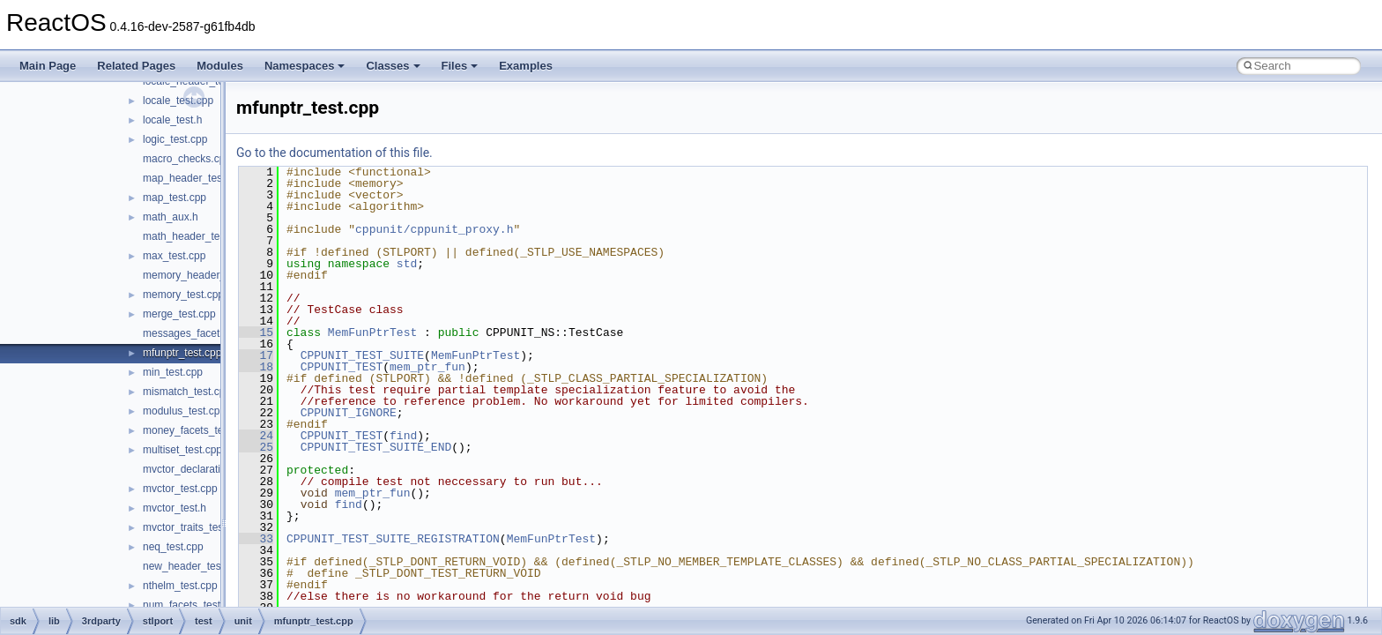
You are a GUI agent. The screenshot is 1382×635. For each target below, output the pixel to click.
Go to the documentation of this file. (334, 153)
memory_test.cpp (183, 294)
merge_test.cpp (179, 314)
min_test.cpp (173, 372)
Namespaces (305, 65)
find (403, 436)
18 (256, 367)
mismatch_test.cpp (187, 391)
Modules (220, 65)
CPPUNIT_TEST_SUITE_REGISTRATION (393, 539)
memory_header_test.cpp (203, 275)
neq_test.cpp (173, 547)
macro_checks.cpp (187, 159)
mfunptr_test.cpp (182, 353)
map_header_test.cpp (194, 178)
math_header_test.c (189, 236)
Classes (393, 65)
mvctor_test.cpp (180, 488)
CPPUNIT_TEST (342, 367)
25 (256, 447)
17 (256, 355)
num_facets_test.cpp (192, 605)
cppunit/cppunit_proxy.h (434, 229)
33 (256, 539)
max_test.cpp (174, 256)
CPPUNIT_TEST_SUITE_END (376, 447)
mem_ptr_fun (427, 367)
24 (256, 436)
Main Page (47, 65)
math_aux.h (170, 217)
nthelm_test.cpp (180, 585)
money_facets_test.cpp (197, 430)
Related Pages (136, 65)
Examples (526, 65)
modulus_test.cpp (184, 411)
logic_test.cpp (175, 139)
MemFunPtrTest (372, 332)
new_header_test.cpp (193, 566)
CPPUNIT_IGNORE (349, 413)
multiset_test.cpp (182, 450)
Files (460, 65)
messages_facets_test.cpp (205, 333)
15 (256, 332)
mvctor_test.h (174, 508)
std (407, 264)
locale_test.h (172, 120)
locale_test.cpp (178, 100)
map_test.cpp (174, 197)
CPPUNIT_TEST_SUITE (362, 355)
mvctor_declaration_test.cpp (209, 469)
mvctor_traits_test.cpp (194, 527)
